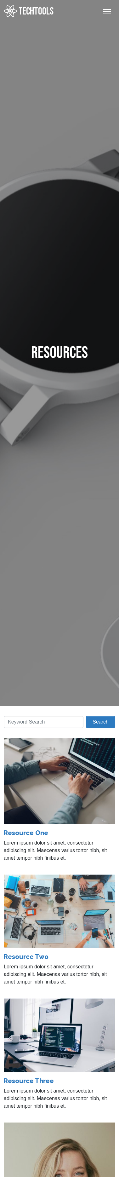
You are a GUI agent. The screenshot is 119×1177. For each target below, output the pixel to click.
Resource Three (29, 1081)
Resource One (26, 833)
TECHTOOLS (29, 11)
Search (101, 721)
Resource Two (26, 957)
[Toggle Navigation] (107, 12)
